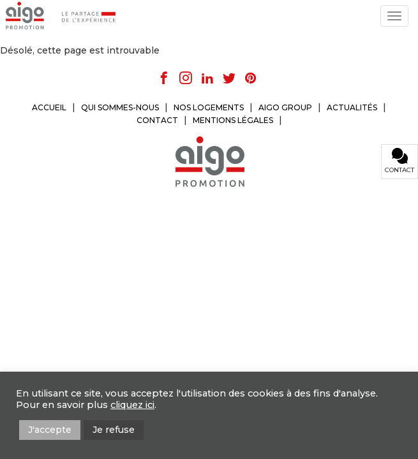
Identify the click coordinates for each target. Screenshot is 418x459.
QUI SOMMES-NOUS (120, 107)
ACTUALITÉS (352, 107)
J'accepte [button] (49, 429)
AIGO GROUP (285, 107)
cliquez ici (132, 405)
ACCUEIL (49, 107)
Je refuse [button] (114, 429)
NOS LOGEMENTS (209, 107)
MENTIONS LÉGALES (233, 120)
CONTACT (157, 120)
